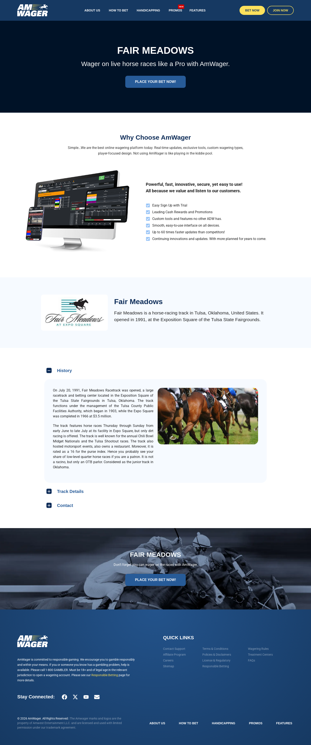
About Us (92, 10)
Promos (176, 8)
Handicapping (148, 10)
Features (197, 10)
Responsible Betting (104, 675)
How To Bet (118, 10)
